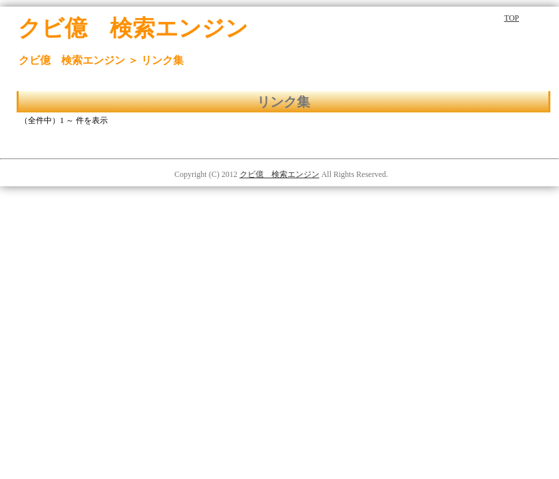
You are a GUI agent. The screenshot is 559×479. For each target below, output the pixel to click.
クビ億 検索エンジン (279, 174)
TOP (511, 18)
